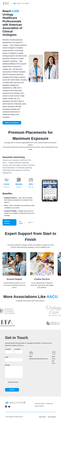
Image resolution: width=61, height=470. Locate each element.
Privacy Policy (42, 416)
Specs (30, 222)
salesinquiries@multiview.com (38, 359)
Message (7, 365)
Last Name (17, 349)
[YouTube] (9, 407)
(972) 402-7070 (53, 361)
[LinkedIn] (6, 407)
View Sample (22, 222)
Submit (12, 390)
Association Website (40, 403)
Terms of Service (52, 416)
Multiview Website (39, 406)
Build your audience (12, 123)
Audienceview (49, 403)
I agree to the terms (11, 382)
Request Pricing (7, 222)
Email (6, 357)
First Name (8, 349)
